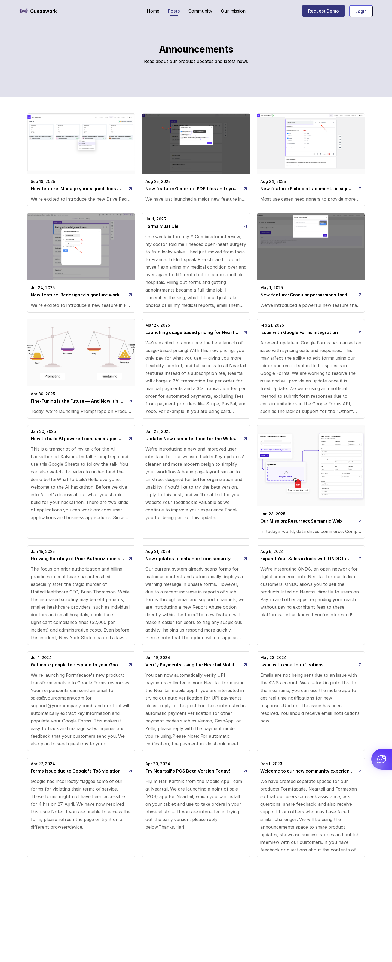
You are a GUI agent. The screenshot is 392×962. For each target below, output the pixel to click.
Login (361, 11)
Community (200, 11)
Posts (174, 11)
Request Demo (323, 11)
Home (153, 11)
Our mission (233, 11)
